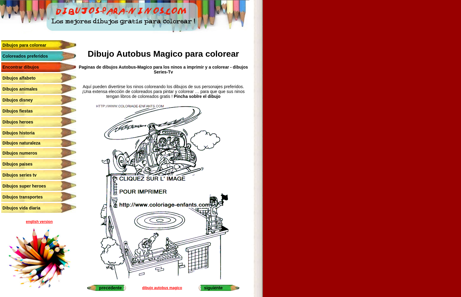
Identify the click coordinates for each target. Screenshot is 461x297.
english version (39, 222)
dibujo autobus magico (162, 288)
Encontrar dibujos (20, 67)
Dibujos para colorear (24, 45)
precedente (110, 287)
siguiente (213, 287)
